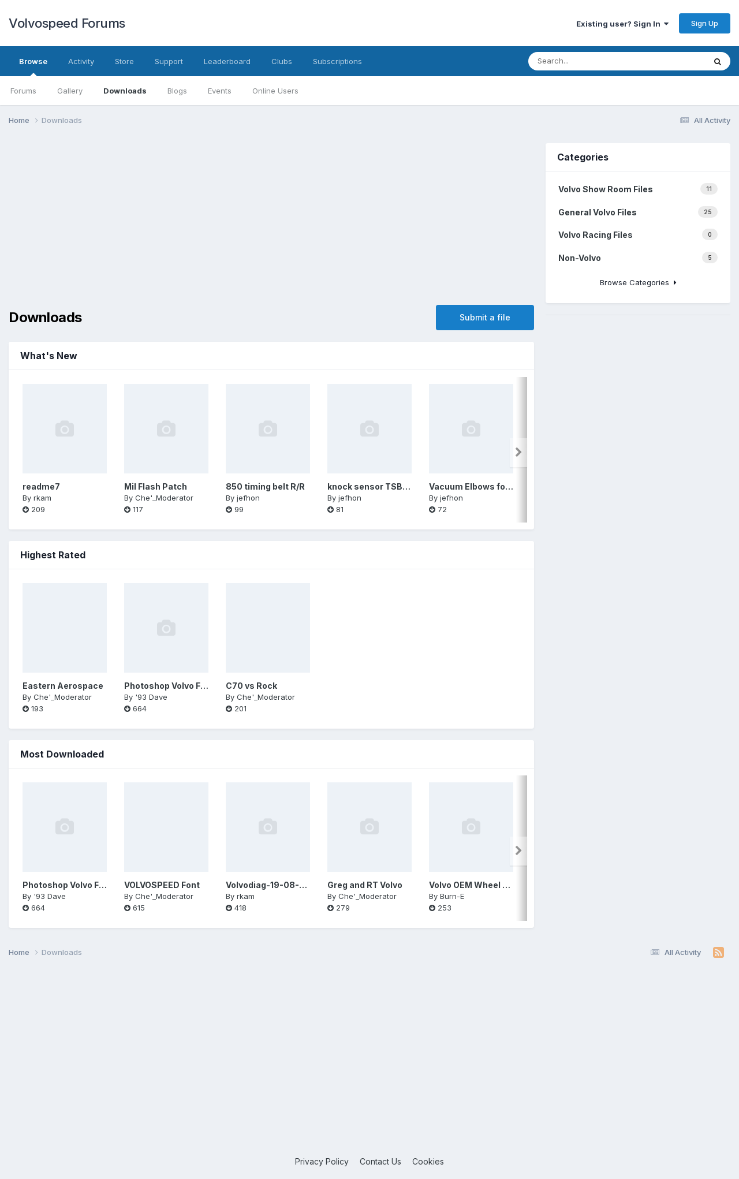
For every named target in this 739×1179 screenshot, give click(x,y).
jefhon (248, 497)
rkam (42, 497)
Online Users (275, 90)
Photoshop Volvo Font (169, 686)
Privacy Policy (322, 1161)
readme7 (41, 486)
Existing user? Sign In (622, 23)
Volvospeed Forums (67, 23)
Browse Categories (638, 282)
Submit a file (485, 317)
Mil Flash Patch (155, 486)
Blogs (177, 90)
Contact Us (380, 1161)
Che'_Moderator (164, 497)
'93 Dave (151, 697)
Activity (81, 61)
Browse (33, 66)
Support (169, 61)
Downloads (125, 90)
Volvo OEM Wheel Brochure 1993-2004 (509, 885)
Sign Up (704, 23)
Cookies (428, 1161)
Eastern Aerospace (63, 686)
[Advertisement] (271, 224)
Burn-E (452, 896)
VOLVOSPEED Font (162, 885)
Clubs (281, 61)
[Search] (597, 61)
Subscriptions (337, 61)
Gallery (70, 90)
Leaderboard (227, 61)
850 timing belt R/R (265, 486)
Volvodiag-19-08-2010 (272, 885)
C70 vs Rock (251, 686)
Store (124, 61)
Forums (23, 90)
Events (220, 90)
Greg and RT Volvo (364, 885)
